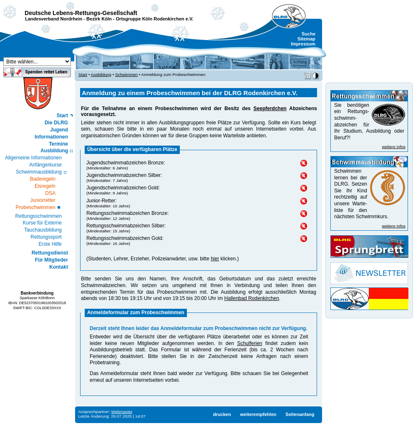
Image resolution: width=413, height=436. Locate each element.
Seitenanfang (299, 414)
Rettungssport (46, 237)
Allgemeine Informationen (33, 158)
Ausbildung (54, 151)
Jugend (59, 130)
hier (215, 259)
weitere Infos (393, 146)
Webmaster (122, 411)
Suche (308, 33)
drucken (222, 414)
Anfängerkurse (45, 165)
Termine (58, 144)
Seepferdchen (270, 108)
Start (62, 115)
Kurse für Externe (42, 223)
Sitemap (306, 38)
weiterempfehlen (258, 414)
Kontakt (58, 267)
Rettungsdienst (50, 253)
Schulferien (249, 343)
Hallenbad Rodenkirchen (251, 298)
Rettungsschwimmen (38, 216)
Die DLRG (56, 123)
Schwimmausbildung (39, 172)
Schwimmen (126, 74)
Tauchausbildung (43, 230)
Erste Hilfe (50, 244)
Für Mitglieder (51, 260)
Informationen (51, 137)
